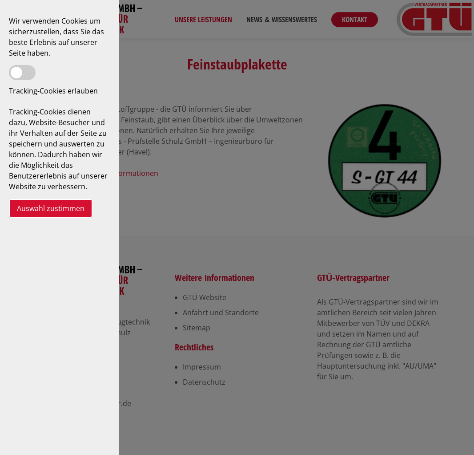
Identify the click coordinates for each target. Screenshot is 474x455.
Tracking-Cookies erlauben (53, 91)
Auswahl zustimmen (50, 208)
